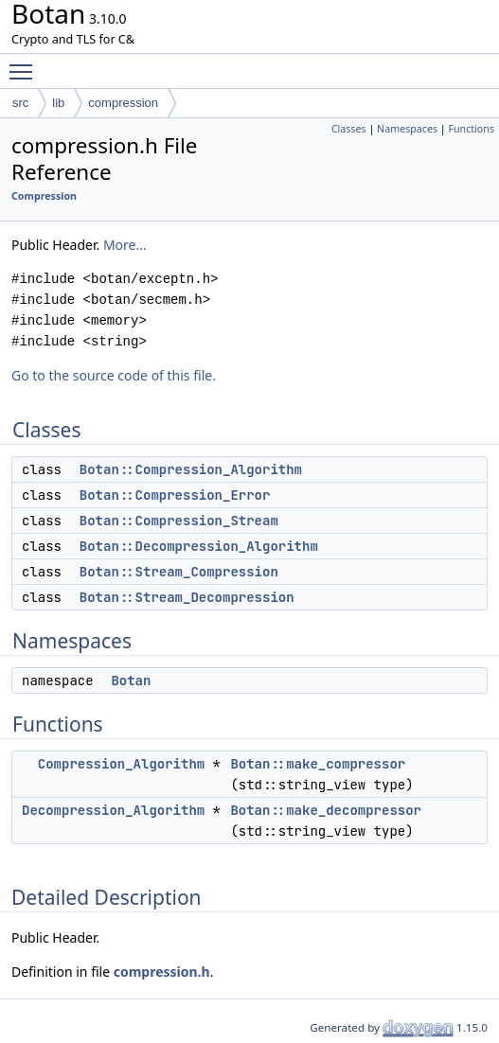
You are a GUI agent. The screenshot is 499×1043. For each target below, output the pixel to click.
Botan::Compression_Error (175, 495)
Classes (348, 128)
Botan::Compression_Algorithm (191, 469)
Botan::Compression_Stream (179, 520)
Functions (471, 128)
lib (58, 103)
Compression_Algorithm (121, 763)
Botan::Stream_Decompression (187, 597)
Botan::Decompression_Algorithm (199, 546)
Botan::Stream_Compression (179, 571)
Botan (131, 680)
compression (123, 103)
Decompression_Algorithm (113, 810)
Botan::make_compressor (317, 763)
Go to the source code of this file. (113, 375)
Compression (44, 196)
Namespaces (407, 128)
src (20, 103)
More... (125, 245)
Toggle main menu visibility (25, 63)
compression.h (162, 972)
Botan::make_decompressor (325, 810)
